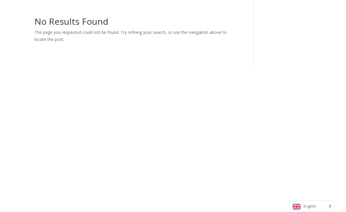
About (178, 12)
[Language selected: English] (311, 206)
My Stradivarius (248, 12)
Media (221, 12)
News (275, 12)
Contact (295, 12)
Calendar (199, 12)
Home (159, 12)
